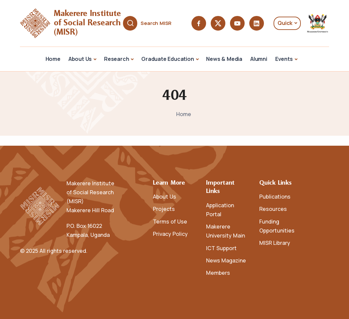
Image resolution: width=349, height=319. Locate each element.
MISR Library (274, 242)
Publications (275, 196)
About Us (80, 59)
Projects (164, 209)
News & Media (224, 59)
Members (218, 272)
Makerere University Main (225, 231)
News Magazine (226, 260)
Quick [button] (285, 23)
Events (284, 59)
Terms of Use (170, 221)
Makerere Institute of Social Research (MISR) (88, 23)
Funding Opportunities (276, 226)
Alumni (258, 59)
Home (53, 59)
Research (116, 59)
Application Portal (220, 210)
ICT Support (221, 248)
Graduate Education (167, 59)
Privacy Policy (170, 234)
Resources (273, 209)
